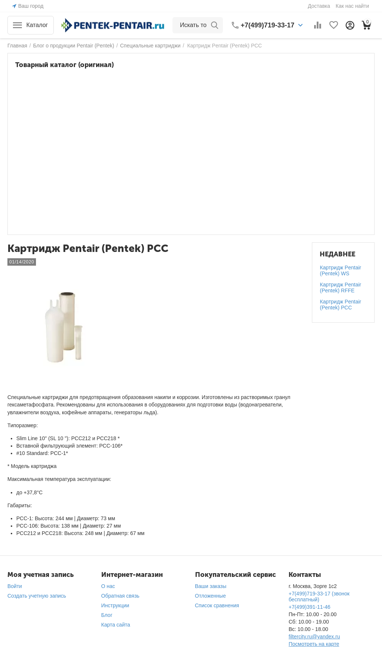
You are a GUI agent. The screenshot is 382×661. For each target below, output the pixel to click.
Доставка (319, 6)
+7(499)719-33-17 (267, 25)
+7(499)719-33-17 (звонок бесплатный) (319, 596)
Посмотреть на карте (314, 644)
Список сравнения (217, 605)
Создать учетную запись (36, 596)
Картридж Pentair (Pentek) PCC (340, 304)
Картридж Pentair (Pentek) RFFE (340, 287)
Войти (14, 586)
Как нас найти (352, 6)
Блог (106, 615)
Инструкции (115, 605)
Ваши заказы (211, 586)
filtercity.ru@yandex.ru (314, 637)
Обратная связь (120, 596)
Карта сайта (115, 625)
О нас (108, 586)
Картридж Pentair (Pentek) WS (340, 270)
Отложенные (210, 596)
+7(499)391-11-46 (309, 607)
